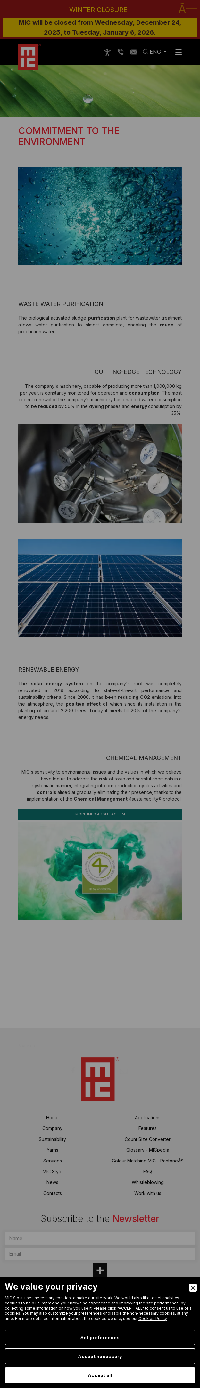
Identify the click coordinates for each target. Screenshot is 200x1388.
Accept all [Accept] (100, 1375)
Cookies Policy (152, 1318)
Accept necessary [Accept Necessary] (100, 1356)
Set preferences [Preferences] (100, 1337)
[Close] (193, 1288)
